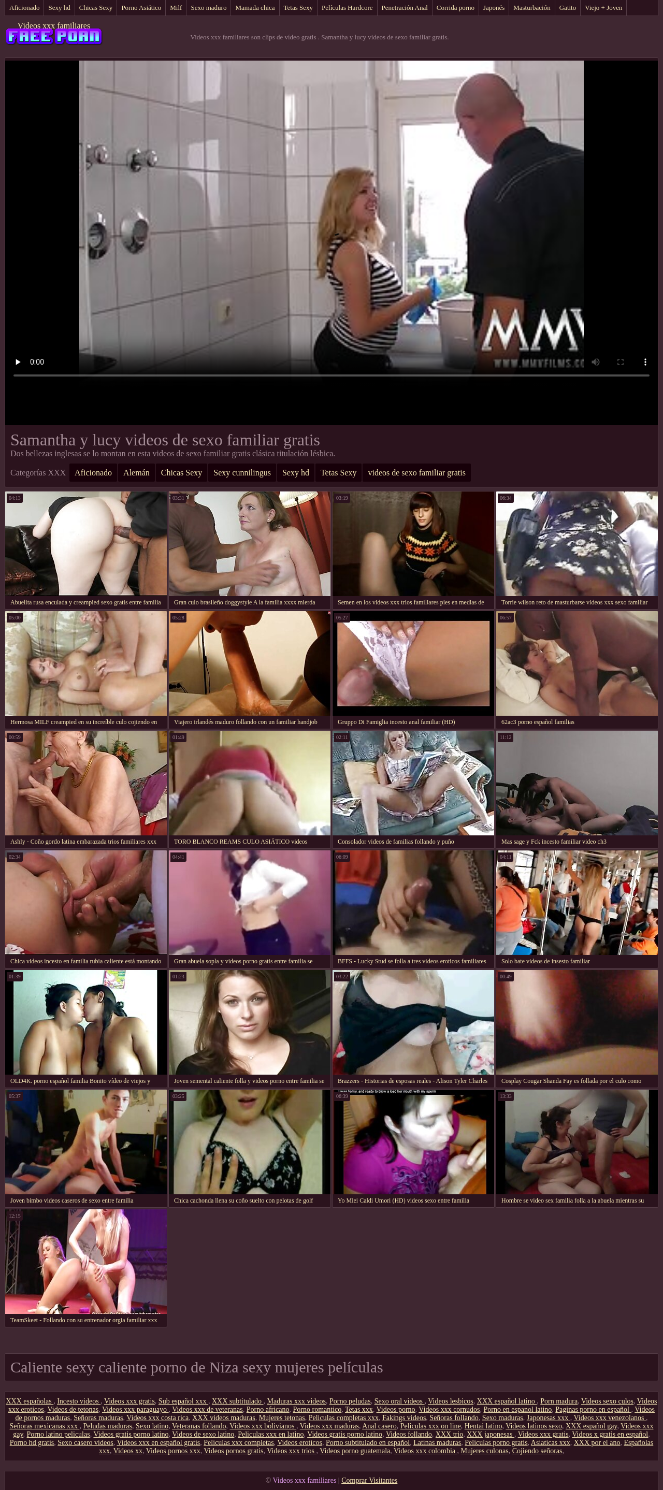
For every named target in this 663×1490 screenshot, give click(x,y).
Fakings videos (404, 1418)
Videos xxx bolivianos (262, 1426)
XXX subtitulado (238, 1401)
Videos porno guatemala (355, 1451)
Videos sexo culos (607, 1401)
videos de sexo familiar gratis (416, 472)
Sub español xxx (183, 1401)
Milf (176, 7)
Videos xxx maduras (329, 1426)
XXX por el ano (597, 1442)
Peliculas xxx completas (238, 1442)
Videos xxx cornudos (449, 1409)
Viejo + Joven (603, 7)
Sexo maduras (502, 1418)
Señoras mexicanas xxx (44, 1426)
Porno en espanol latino (517, 1409)
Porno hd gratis (32, 1442)
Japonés (494, 7)
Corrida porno (455, 7)
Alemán (136, 472)
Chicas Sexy (96, 7)
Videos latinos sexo (534, 1426)
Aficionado (24, 7)
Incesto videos (78, 1401)
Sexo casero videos (85, 1442)
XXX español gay (591, 1426)
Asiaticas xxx (550, 1442)
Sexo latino (152, 1426)
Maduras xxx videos (296, 1401)
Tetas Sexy (298, 7)
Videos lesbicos (450, 1401)
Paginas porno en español (593, 1409)
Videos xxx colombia (425, 1451)
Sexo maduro (208, 7)
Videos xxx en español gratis (158, 1442)
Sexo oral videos (399, 1401)
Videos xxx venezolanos (610, 1418)
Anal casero (379, 1426)
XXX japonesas (490, 1434)
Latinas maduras (437, 1442)
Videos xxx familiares (54, 25)
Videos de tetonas (73, 1409)
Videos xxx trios (291, 1451)
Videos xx (127, 1451)
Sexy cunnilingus (242, 472)
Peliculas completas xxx (344, 1418)
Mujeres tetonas (282, 1418)
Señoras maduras (98, 1418)
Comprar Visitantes (369, 1480)
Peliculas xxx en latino (271, 1434)
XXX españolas (29, 1401)
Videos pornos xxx (173, 1451)
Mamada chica (255, 7)
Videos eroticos (299, 1442)
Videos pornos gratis (234, 1451)
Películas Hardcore (347, 7)
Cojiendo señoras (537, 1451)
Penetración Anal (405, 7)
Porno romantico (317, 1409)
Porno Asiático (141, 7)
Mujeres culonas (484, 1451)
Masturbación (531, 7)
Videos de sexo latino (203, 1434)
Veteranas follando (199, 1426)
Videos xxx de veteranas (207, 1409)
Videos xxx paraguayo (135, 1409)
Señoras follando (453, 1418)
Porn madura (559, 1401)
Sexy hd (59, 7)
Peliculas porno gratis (496, 1442)
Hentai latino (483, 1426)
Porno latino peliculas (58, 1434)
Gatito (567, 7)
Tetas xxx (359, 1409)
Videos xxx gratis (129, 1401)
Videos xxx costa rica (157, 1418)
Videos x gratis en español (610, 1434)
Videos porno (396, 1409)
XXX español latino (507, 1401)
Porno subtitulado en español (368, 1442)
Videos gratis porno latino (130, 1434)
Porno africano (268, 1409)
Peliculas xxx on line (430, 1426)
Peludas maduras (107, 1426)
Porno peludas (350, 1401)
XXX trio (449, 1434)
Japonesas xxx (548, 1418)
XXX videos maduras (223, 1418)
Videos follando (409, 1434)
